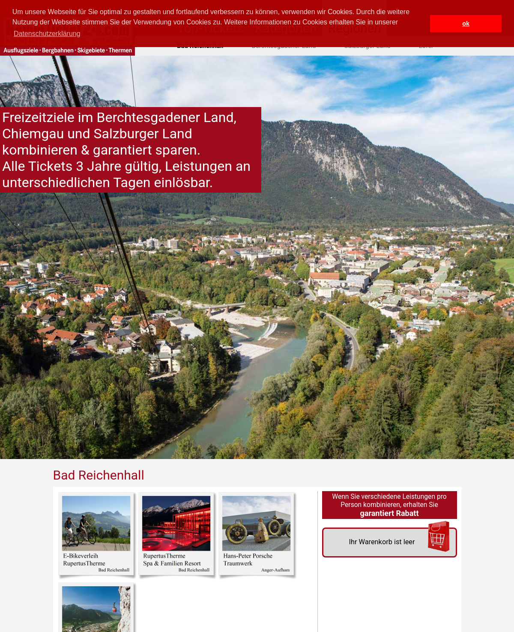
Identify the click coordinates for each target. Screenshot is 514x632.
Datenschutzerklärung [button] (47, 33)
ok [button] (465, 23)
